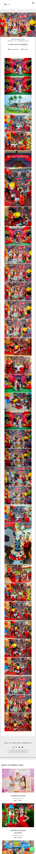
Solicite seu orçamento (18, 751)
